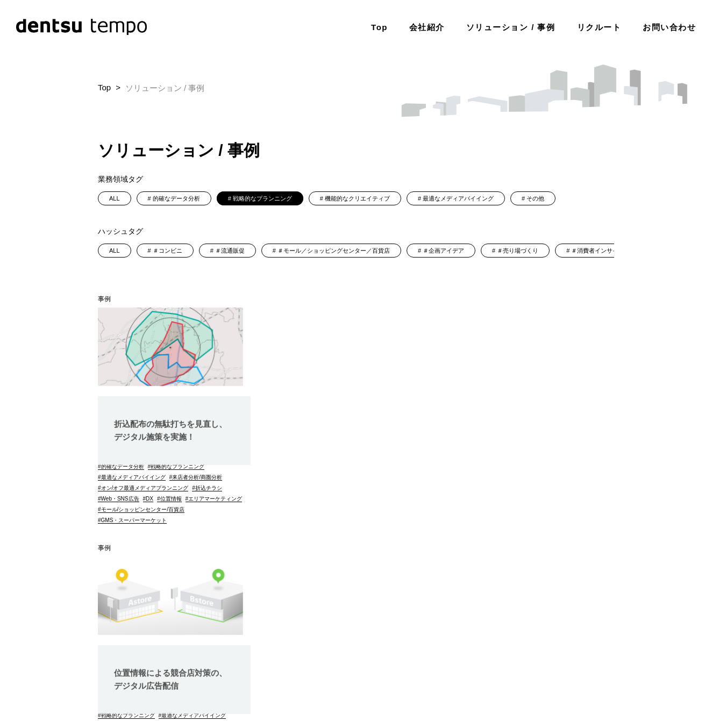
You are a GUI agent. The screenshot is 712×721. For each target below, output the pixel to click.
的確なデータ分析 (176, 198)
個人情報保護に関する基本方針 (365, 657)
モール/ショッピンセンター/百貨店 (143, 520)
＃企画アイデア (443, 250)
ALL (114, 198)
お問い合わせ (669, 27)
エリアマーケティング (128, 509)
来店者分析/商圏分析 (197, 477)
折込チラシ (208, 488)
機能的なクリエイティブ (357, 198)
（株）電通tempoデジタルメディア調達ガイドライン (475, 685)
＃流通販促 (230, 250)
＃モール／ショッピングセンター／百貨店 (333, 250)
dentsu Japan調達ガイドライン (569, 657)
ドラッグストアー (365, 509)
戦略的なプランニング (262, 198)
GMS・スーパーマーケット (134, 531)
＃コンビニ (167, 250)
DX (149, 499)
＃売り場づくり (517, 250)
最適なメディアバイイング (458, 198)
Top (379, 27)
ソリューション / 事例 (511, 27)
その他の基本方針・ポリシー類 (385, 671)
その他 (535, 198)
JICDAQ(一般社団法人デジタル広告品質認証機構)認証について (522, 671)
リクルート (599, 27)
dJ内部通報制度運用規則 (584, 685)
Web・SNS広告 (120, 499)
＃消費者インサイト (597, 250)
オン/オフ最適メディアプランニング (145, 488)
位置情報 (171, 499)
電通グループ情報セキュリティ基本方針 (467, 657)
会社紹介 (427, 27)
